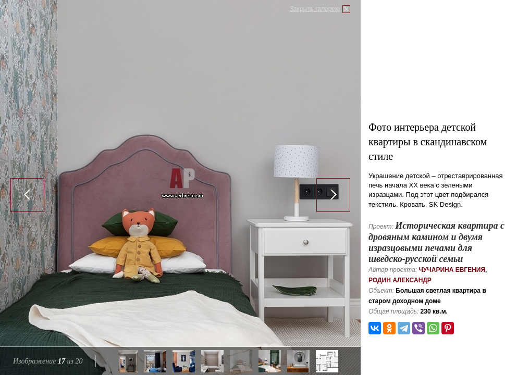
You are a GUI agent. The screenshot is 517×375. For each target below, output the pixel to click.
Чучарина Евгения (451, 269)
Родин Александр (400, 280)
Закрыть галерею (315, 8)
